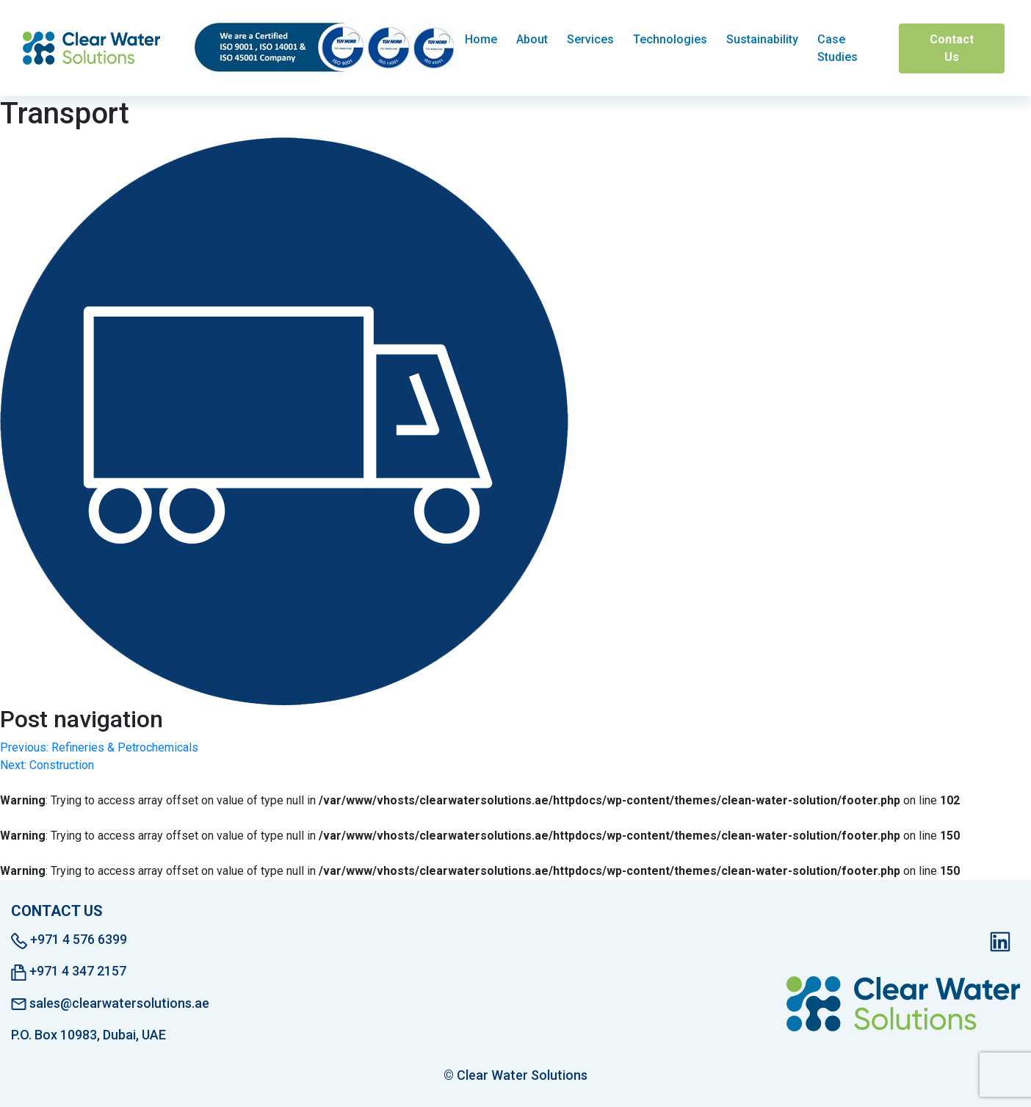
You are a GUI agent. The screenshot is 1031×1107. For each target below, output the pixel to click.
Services (590, 39)
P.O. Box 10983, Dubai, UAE (88, 1034)
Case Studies (837, 48)
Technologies (670, 39)
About (532, 39)
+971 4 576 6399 (69, 939)
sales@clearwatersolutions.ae (110, 1003)
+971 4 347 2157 (68, 972)
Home (481, 39)
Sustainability (762, 39)
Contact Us (952, 48)
